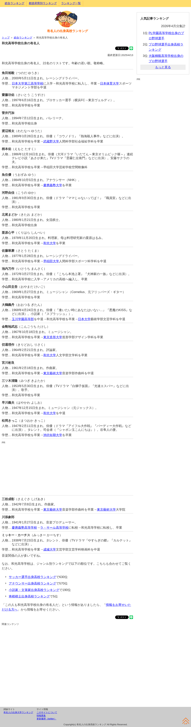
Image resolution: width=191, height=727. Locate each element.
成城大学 (49, 549)
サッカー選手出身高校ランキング (32, 577)
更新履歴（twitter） (46, 718)
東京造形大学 (52, 337)
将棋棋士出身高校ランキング (29, 596)
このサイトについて (47, 712)
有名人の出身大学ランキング (18, 712)
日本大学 (84, 319)
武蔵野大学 (51, 141)
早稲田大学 (51, 261)
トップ (6, 37)
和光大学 (49, 243)
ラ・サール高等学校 (54, 527)
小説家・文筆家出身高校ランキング (34, 590)
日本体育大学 (109, 83)
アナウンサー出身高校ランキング (32, 583)
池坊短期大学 (52, 435)
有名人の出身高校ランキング (67, 31)
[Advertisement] (67, 468)
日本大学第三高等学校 (27, 83)
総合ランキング (14, 3)
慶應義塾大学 (52, 185)
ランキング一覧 (71, 3)
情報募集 (41, 715)
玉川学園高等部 (23, 319)
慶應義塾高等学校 (24, 527)
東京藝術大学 (52, 373)
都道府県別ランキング (43, 3)
